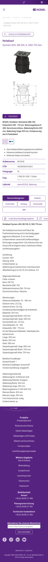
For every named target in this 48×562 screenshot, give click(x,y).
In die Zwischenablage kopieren (21, 218)
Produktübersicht (24, 420)
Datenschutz (24, 481)
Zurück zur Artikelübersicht (20, 34)
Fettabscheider (24, 446)
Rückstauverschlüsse (24, 426)
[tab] (16, 198)
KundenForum (24, 470)
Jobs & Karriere (24, 460)
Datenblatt (13, 116)
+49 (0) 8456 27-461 (24, 506)
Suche (10, 2)
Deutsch (43, 2)
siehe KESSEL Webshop (27, 184)
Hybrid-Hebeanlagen (24, 431)
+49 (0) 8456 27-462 (24, 515)
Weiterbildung (24, 465)
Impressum (24, 486)
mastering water (24, 476)
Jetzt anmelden (24, 532)
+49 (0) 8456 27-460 (24, 498)
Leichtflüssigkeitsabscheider (24, 451)
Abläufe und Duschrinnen (24, 441)
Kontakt (24, 2)
